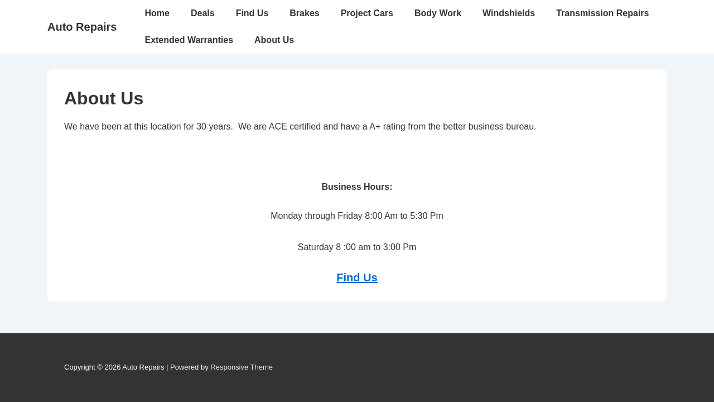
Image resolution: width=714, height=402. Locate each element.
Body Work (437, 13)
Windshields (509, 13)
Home (156, 13)
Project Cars (367, 13)
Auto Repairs (82, 27)
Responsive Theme (241, 367)
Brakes (304, 13)
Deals (203, 13)
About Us (274, 40)
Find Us (252, 13)
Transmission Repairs (602, 13)
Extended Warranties (188, 40)
